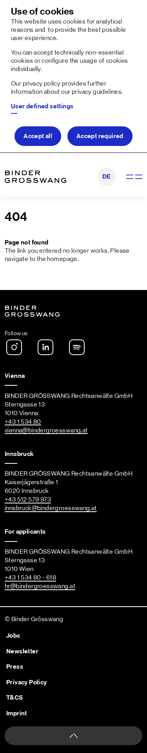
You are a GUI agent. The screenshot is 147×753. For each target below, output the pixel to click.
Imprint (16, 713)
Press (14, 667)
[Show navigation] (133, 177)
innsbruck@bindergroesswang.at (51, 508)
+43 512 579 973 (28, 499)
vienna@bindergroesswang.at (46, 430)
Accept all (38, 136)
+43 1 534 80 (23, 422)
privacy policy (42, 83)
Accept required (99, 136)
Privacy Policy (26, 682)
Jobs (13, 636)
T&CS (14, 698)
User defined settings (42, 106)
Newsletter (22, 651)
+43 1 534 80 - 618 (30, 577)
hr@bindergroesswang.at (40, 586)
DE (106, 176)
